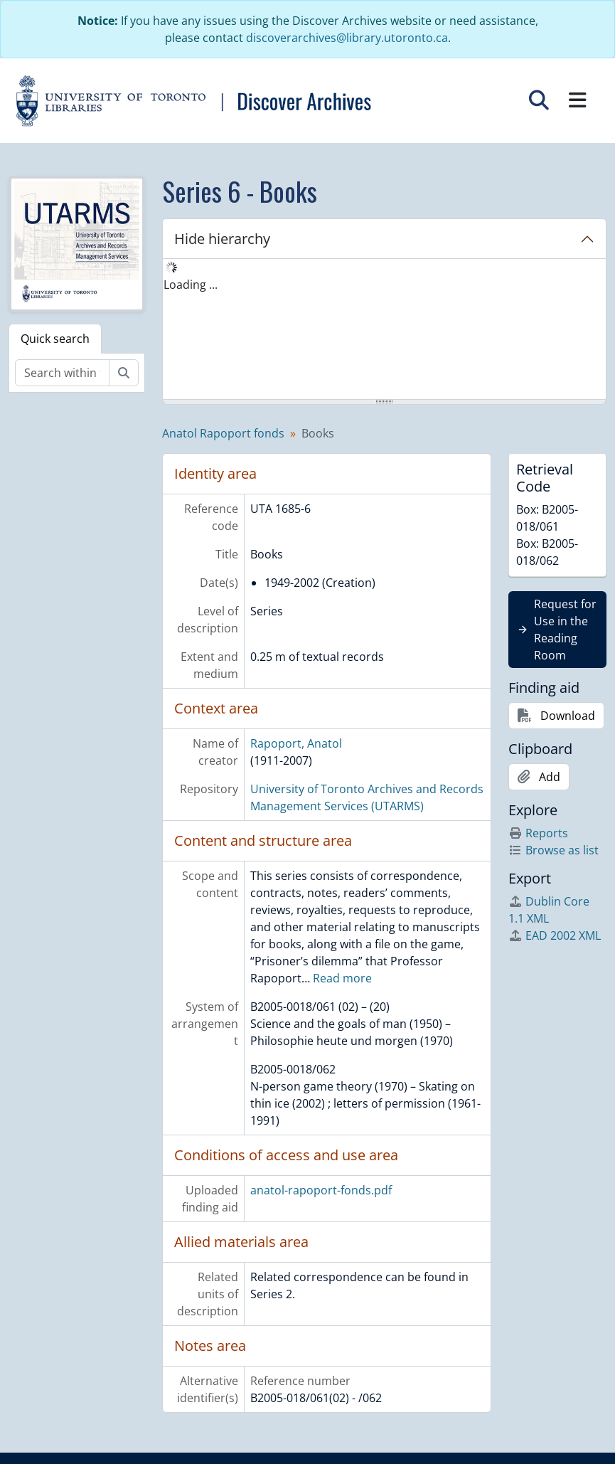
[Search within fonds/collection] (62, 372)
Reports (538, 833)
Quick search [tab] (55, 338)
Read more (342, 978)
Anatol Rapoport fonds (223, 433)
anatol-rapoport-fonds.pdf (321, 1190)
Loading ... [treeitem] (191, 284)
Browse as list (553, 850)
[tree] (384, 330)
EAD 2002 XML (554, 935)
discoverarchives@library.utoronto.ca (347, 38)
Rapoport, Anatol (296, 743)
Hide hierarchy (222, 238)
